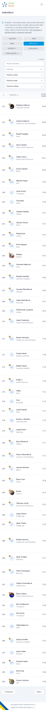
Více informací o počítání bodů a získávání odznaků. (23, 31)
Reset (41, 59)
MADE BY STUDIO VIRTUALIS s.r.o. (23, 708)
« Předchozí (8, 692)
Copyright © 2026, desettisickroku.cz (23, 705)
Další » (39, 692)
